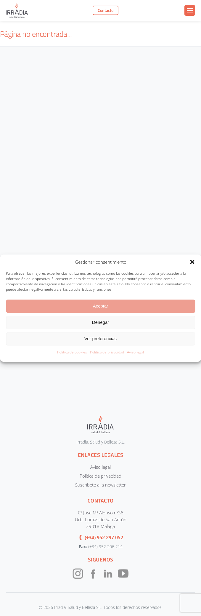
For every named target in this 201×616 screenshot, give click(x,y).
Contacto (105, 10)
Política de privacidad (107, 352)
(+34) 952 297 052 (104, 537)
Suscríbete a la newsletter (100, 485)
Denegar (100, 322)
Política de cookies (72, 352)
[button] (192, 262)
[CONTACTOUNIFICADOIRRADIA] (99, 224)
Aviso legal (135, 352)
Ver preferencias (100, 338)
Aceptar (100, 305)
